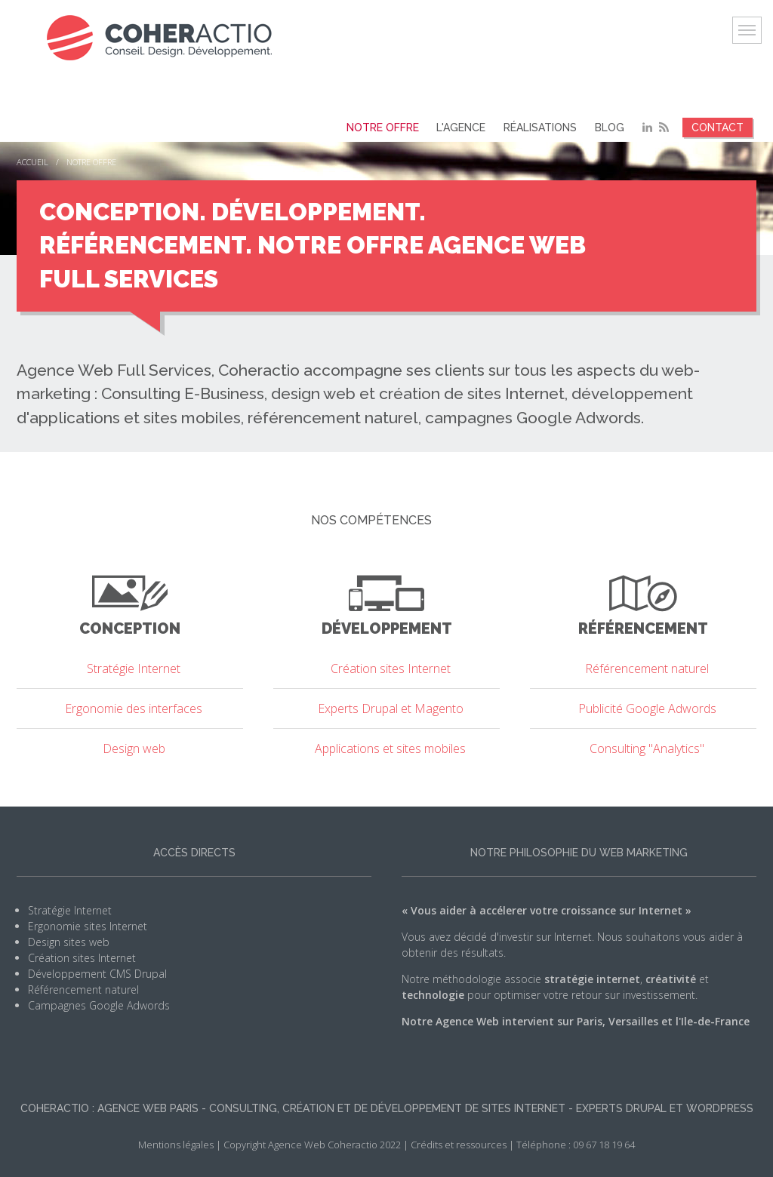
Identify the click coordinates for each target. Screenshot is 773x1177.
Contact (717, 127)
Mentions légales (176, 1144)
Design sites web (68, 941)
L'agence (468, 127)
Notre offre (392, 127)
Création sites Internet (82, 957)
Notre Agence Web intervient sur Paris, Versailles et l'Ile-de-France (576, 1020)
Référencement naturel (83, 989)
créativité (670, 978)
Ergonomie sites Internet (87, 925)
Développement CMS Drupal (97, 973)
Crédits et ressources (459, 1144)
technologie (433, 994)
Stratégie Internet (70, 909)
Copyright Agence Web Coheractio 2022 (312, 1144)
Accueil (32, 161)
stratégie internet (592, 978)
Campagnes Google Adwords (99, 1004)
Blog (611, 127)
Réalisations (544, 127)
